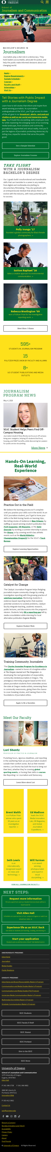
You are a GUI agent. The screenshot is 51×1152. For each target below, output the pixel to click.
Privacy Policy (7, 1132)
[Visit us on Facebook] (3, 1116)
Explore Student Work (25, 626)
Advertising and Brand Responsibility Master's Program (22, 982)
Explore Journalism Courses (25, 155)
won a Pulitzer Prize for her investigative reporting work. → (25, 316)
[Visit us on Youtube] (7, 1116)
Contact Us (6, 1105)
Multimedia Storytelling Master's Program (17, 1000)
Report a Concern (8, 1122)
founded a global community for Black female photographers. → (25, 234)
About (4, 1138)
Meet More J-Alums (25, 328)
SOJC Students (25, 1013)
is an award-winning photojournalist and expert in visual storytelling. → (37, 870)
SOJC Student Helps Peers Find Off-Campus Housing (23, 430)
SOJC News (25, 1061)
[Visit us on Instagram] (11, 1116)
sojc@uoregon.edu (9, 1110)
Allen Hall (5, 1080)
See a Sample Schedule (25, 146)
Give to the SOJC (25, 1051)
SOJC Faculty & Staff (25, 1023)
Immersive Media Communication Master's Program (21, 995)
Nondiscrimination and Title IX (13, 1126)
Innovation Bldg (8, 1095)
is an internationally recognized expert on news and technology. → (13, 869)
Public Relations (8, 970)
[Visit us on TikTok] (19, 1116)
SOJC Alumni (25, 1032)
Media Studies (7, 966)
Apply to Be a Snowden (25, 703)
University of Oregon (13, 1068)
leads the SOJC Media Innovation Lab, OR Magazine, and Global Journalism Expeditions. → (37, 822)
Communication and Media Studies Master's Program (22, 986)
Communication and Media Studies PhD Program (20, 991)
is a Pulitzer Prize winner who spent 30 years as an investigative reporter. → (13, 821)
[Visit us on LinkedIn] (15, 1116)
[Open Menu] (47, 2)
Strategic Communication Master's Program (18, 1004)
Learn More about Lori (25, 782)
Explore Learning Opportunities (25, 549)
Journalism (6, 961)
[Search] (42, 2)
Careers (5, 1135)
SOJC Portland (25, 1042)
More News (38, 447)
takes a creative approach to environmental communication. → (25, 275)
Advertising (6, 957)
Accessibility (6, 1129)
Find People (6, 1141)
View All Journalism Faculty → (26, 884)
